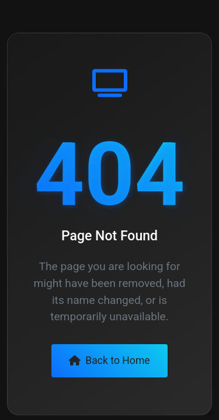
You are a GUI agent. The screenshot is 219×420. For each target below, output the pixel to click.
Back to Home (109, 360)
